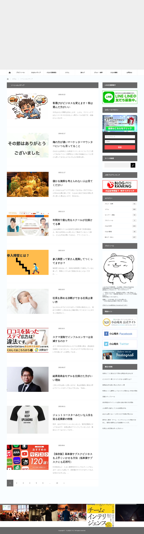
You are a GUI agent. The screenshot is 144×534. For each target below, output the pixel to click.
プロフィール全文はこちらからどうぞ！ (115, 305)
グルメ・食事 (98, 72)
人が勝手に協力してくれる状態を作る (114, 408)
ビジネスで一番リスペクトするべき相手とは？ (117, 379)
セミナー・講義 (121, 215)
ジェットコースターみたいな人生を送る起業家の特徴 (73, 417)
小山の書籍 (113, 72)
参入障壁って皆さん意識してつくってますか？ (73, 261)
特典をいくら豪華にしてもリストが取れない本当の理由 (119, 391)
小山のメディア (36, 72)
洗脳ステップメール (108, 396)
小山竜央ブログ (70, 530)
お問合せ (129, 72)
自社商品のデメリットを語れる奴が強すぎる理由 (117, 402)
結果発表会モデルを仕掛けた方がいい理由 (73, 378)
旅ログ (83, 72)
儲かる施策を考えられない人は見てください (73, 183)
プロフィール (20, 72)
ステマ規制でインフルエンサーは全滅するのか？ (73, 339)
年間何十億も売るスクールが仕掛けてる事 (72, 222)
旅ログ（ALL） (121, 237)
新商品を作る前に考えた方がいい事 (113, 385)
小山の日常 (121, 226)
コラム (67, 72)
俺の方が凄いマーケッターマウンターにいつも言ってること (73, 144)
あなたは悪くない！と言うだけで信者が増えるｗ (117, 414)
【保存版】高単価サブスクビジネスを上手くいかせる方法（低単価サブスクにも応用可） (73, 458)
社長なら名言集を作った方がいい (112, 428)
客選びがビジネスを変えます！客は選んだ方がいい (73, 105)
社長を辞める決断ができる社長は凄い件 (73, 300)
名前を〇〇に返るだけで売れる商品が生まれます (117, 373)
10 (57, 483)
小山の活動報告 (51, 72)
